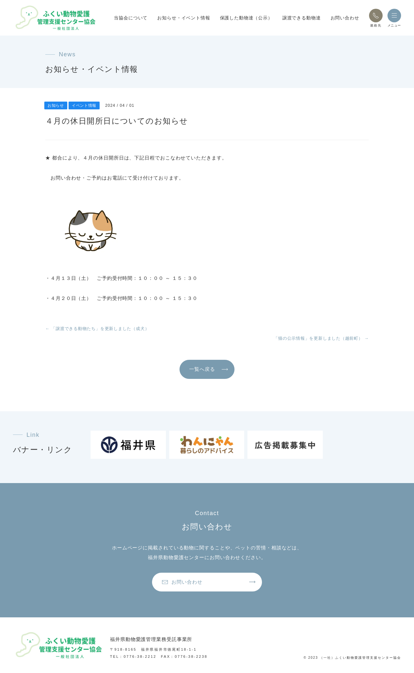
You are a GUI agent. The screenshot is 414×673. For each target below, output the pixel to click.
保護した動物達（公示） (246, 17)
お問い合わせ (345, 17)
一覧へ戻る (202, 369)
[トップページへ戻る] (55, 17)
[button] (376, 15)
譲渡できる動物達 (301, 17)
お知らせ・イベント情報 (183, 17)
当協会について (130, 17)
